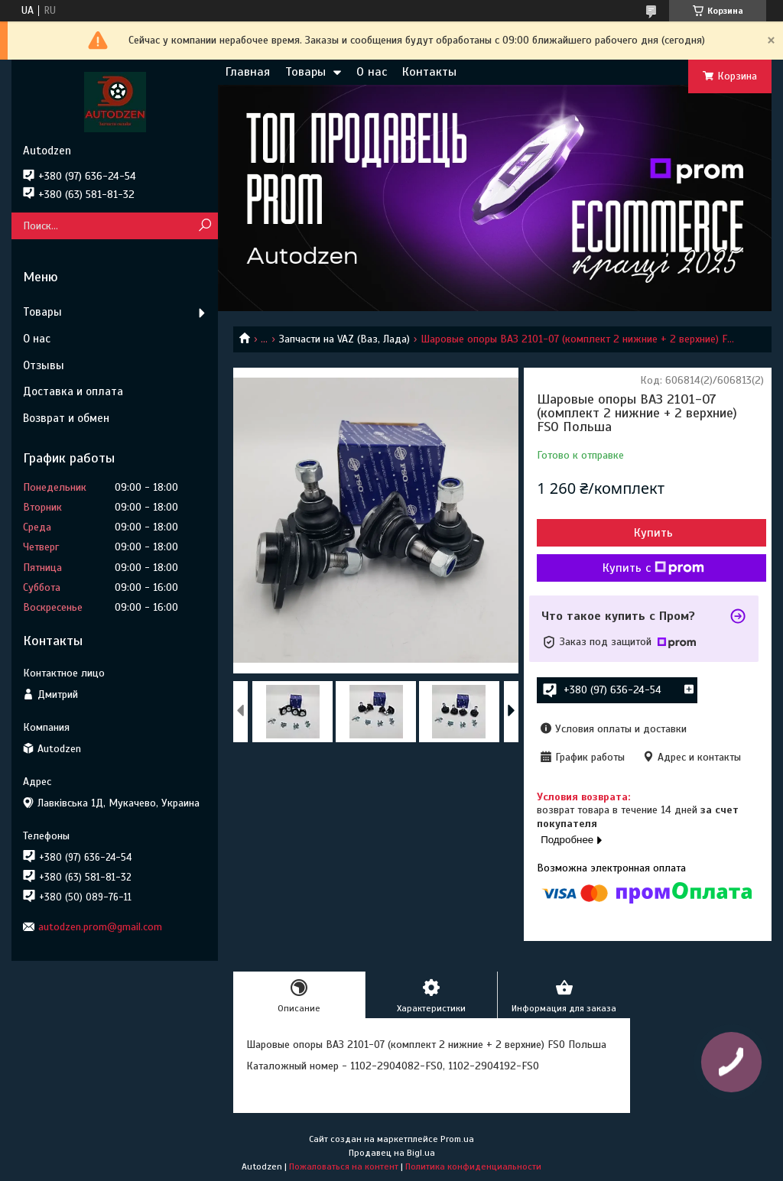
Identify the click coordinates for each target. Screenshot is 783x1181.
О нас (371, 71)
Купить (653, 532)
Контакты (429, 71)
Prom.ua (457, 1139)
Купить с (653, 568)
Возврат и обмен (66, 418)
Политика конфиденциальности (473, 1166)
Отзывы (43, 365)
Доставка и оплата (73, 391)
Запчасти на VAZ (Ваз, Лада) (344, 339)
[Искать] (204, 226)
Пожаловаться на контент (343, 1166)
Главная (248, 71)
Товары (305, 71)
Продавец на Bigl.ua (392, 1152)
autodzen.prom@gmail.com (100, 926)
